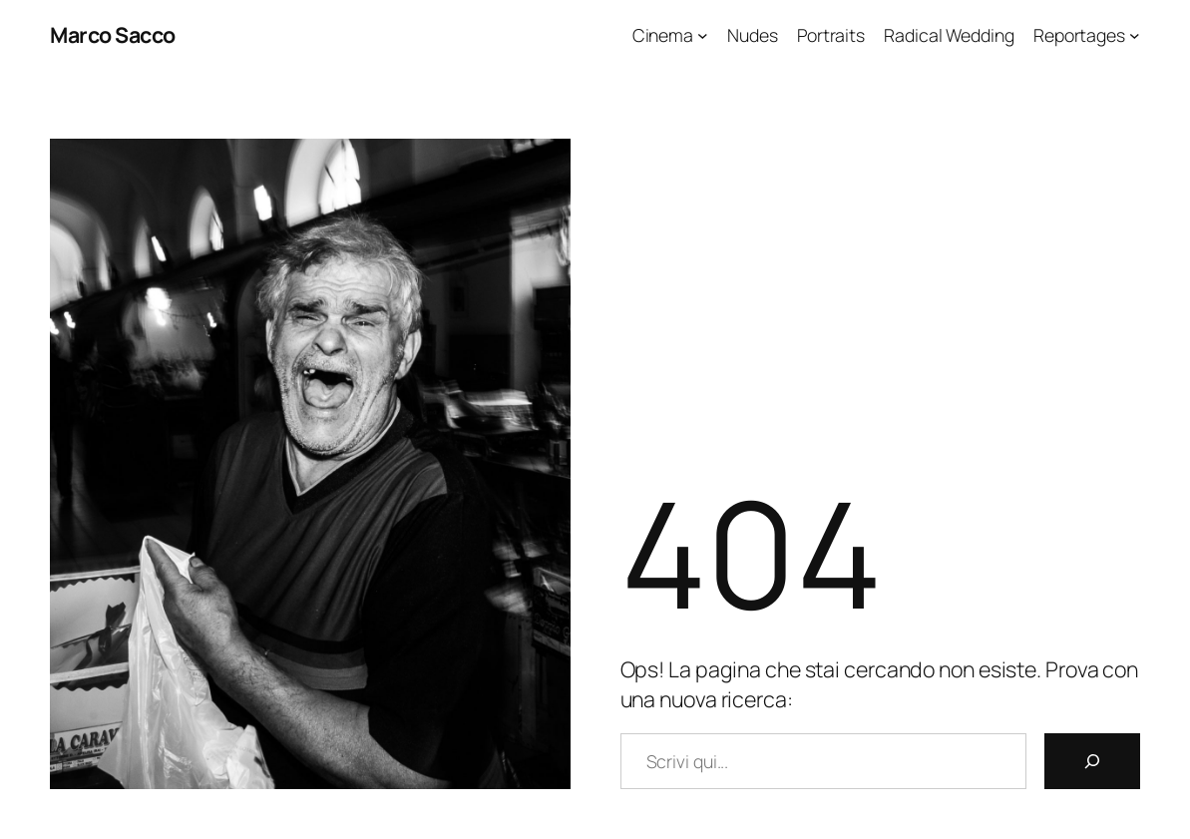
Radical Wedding (949, 35)
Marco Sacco (113, 34)
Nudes (752, 35)
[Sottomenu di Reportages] (1134, 35)
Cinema (662, 35)
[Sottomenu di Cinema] (702, 35)
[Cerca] (1092, 761)
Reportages (1079, 35)
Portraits (831, 35)
